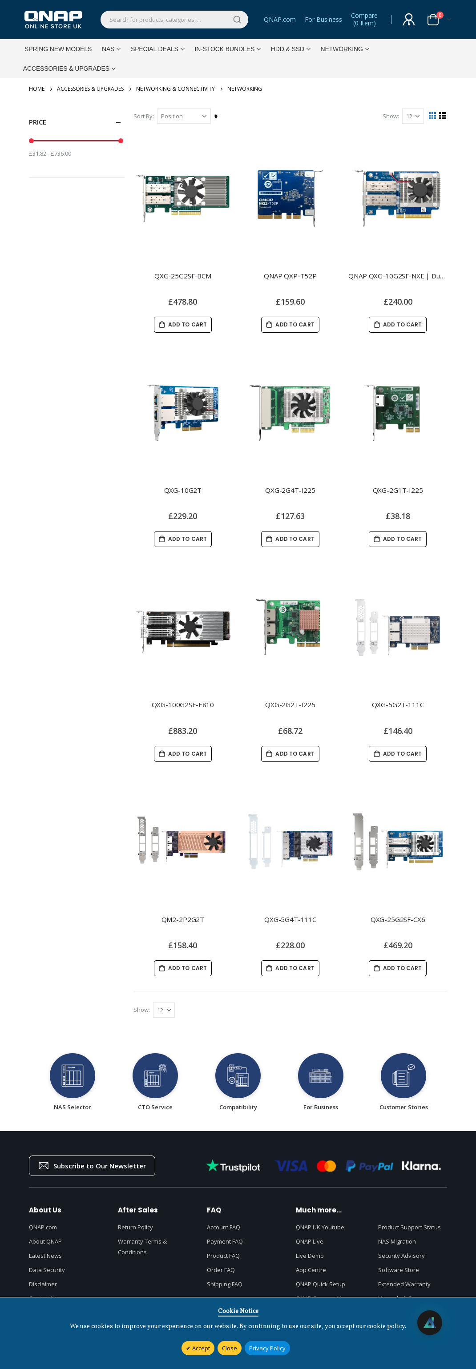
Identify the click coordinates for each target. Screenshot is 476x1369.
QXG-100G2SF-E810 (184, 704)
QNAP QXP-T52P (291, 274)
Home (36, 89)
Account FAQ (223, 1228)
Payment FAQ (225, 1242)
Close (229, 1348)
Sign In (408, 19)
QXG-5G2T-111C (398, 704)
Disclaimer (43, 1284)
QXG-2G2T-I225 (291, 704)
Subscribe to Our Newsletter (92, 1166)
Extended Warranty (404, 1284)
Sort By (145, 116)
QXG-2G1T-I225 (398, 489)
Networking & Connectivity (175, 89)
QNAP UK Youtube (320, 1228)
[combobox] (174, 19)
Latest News (45, 1256)
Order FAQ (221, 1270)
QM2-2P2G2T (184, 918)
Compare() (364, 19)
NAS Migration (397, 1242)
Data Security (47, 1270)
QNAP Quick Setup (320, 1284)
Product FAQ (223, 1256)
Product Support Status (409, 1228)
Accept (200, 1348)
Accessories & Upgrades (90, 89)
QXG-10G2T (185, 489)
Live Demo (310, 1256)
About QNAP (45, 1242)
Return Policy (135, 1228)
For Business (323, 19)
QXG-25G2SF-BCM (184, 274)
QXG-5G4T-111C (291, 918)
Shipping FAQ (224, 1284)
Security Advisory (401, 1256)
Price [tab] (77, 122)
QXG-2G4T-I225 (291, 489)
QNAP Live (309, 1242)
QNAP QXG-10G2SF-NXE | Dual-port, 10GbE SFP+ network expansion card (398, 274)
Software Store (398, 1270)
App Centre (311, 1270)
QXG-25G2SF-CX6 (398, 918)
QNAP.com (280, 19)
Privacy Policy (267, 1348)
